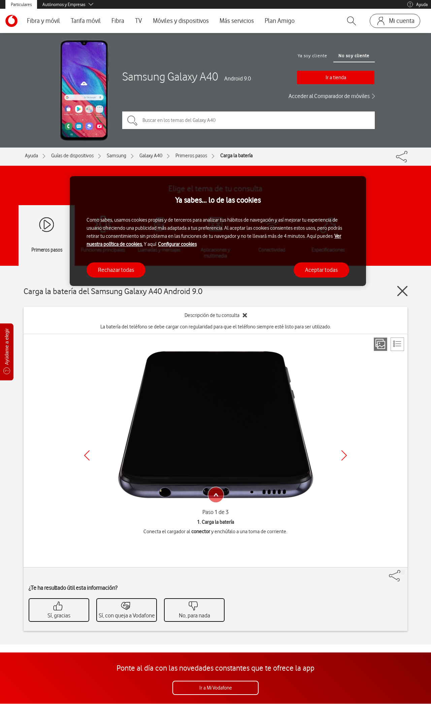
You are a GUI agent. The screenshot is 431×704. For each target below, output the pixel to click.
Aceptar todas (321, 269)
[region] (218, 231)
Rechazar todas (116, 269)
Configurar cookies (177, 244)
